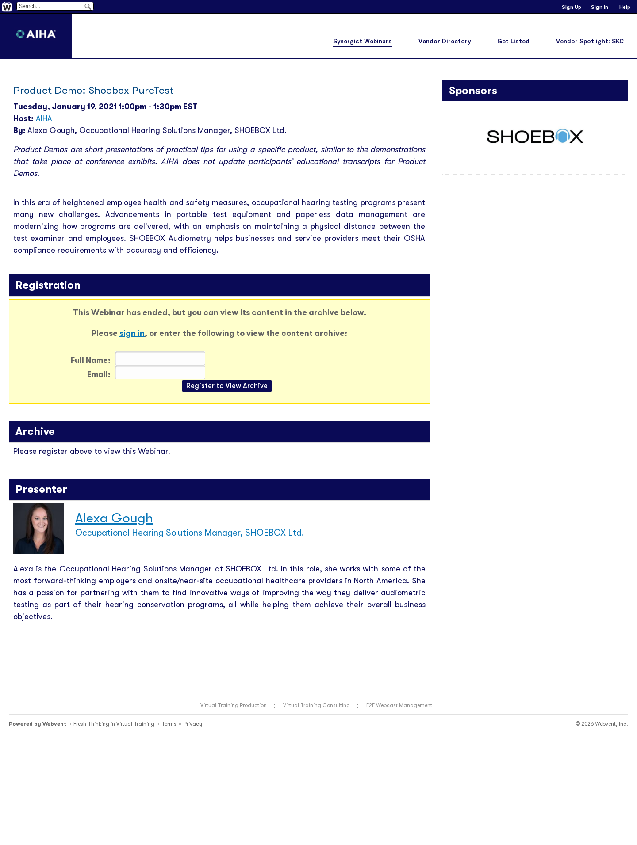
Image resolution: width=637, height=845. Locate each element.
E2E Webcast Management (399, 705)
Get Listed (513, 41)
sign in (132, 333)
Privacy (193, 724)
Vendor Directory (444, 41)
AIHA (44, 118)
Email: (99, 374)
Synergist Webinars (362, 41)
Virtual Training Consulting (316, 705)
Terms (169, 724)
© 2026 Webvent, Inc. (602, 724)
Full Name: (91, 360)
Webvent (54, 724)
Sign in (599, 7)
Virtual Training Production (233, 705)
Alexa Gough (114, 517)
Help (624, 7)
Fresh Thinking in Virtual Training (113, 724)
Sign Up (571, 7)
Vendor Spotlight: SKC (590, 41)
